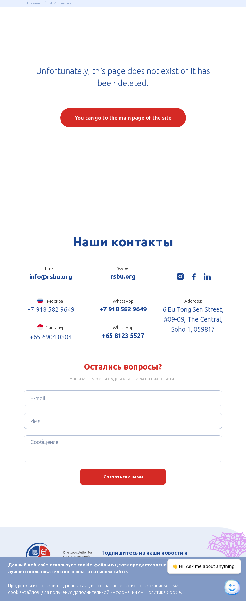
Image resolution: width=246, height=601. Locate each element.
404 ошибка (61, 3)
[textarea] (123, 448)
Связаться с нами (123, 476)
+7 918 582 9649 (50, 309)
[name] (123, 421)
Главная (34, 3)
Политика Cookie (163, 592)
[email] (123, 398)
